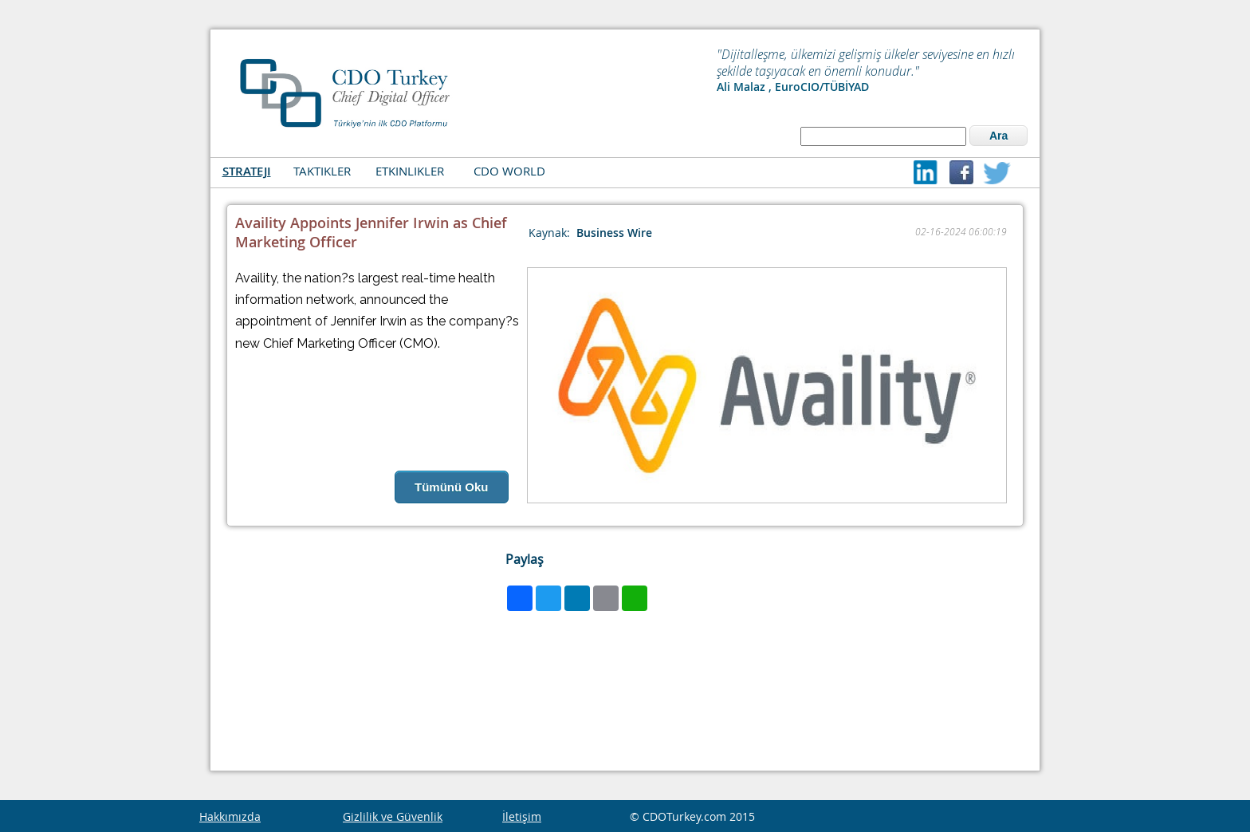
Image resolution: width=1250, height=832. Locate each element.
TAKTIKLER (322, 171)
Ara (998, 135)
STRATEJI (246, 171)
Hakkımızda (230, 816)
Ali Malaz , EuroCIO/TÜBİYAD (793, 86)
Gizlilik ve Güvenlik (392, 816)
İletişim (521, 816)
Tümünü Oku (452, 487)
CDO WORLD (509, 171)
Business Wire (614, 232)
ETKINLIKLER (409, 171)
